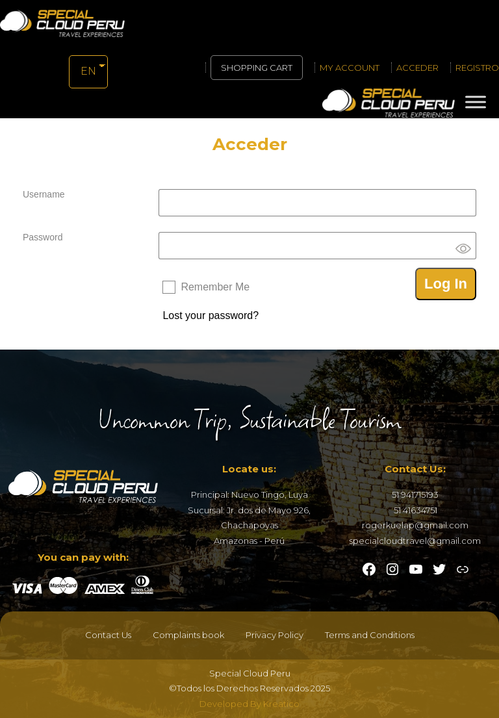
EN (87, 71)
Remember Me (215, 286)
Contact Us (108, 635)
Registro (477, 67)
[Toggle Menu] (475, 102)
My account (349, 67)
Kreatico (281, 704)
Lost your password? (210, 315)
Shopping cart (256, 67)
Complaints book (188, 635)
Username (44, 194)
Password (42, 237)
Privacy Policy (274, 635)
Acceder (417, 67)
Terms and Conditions (370, 635)
